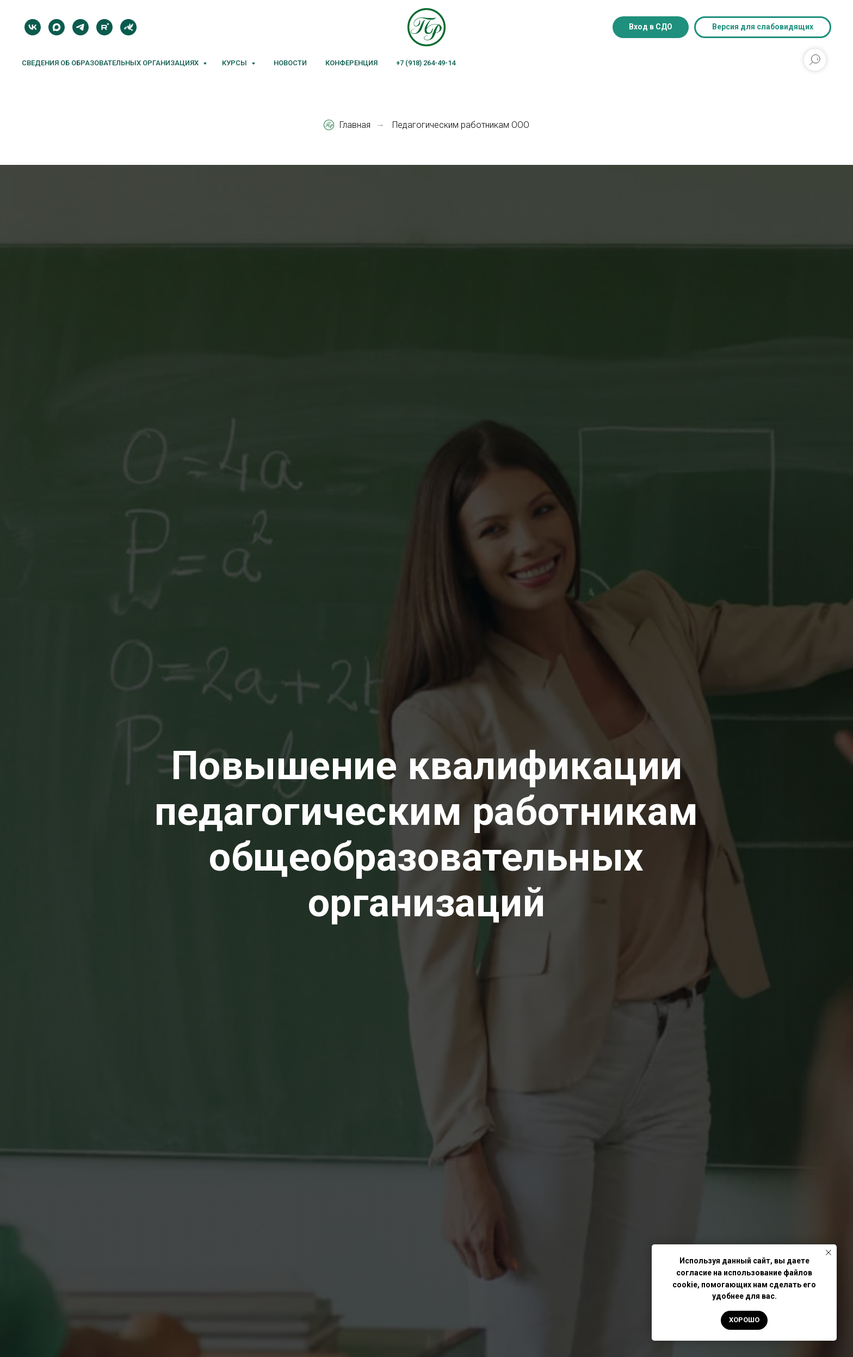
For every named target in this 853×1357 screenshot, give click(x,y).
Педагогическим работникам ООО (460, 125)
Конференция (351, 63)
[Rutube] (104, 27)
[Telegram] (80, 27)
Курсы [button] (235, 63)
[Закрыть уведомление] (828, 1252)
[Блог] (128, 27)
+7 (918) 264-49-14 (425, 63)
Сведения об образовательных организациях (111, 63)
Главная (347, 125)
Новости (290, 63)
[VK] (32, 27)
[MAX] (56, 27)
